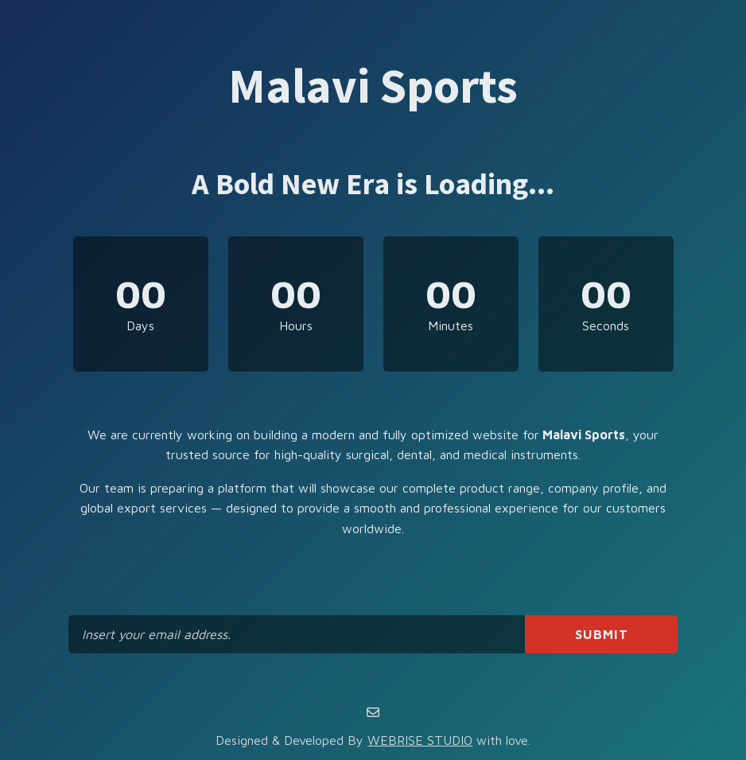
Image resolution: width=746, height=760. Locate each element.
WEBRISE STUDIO (419, 740)
